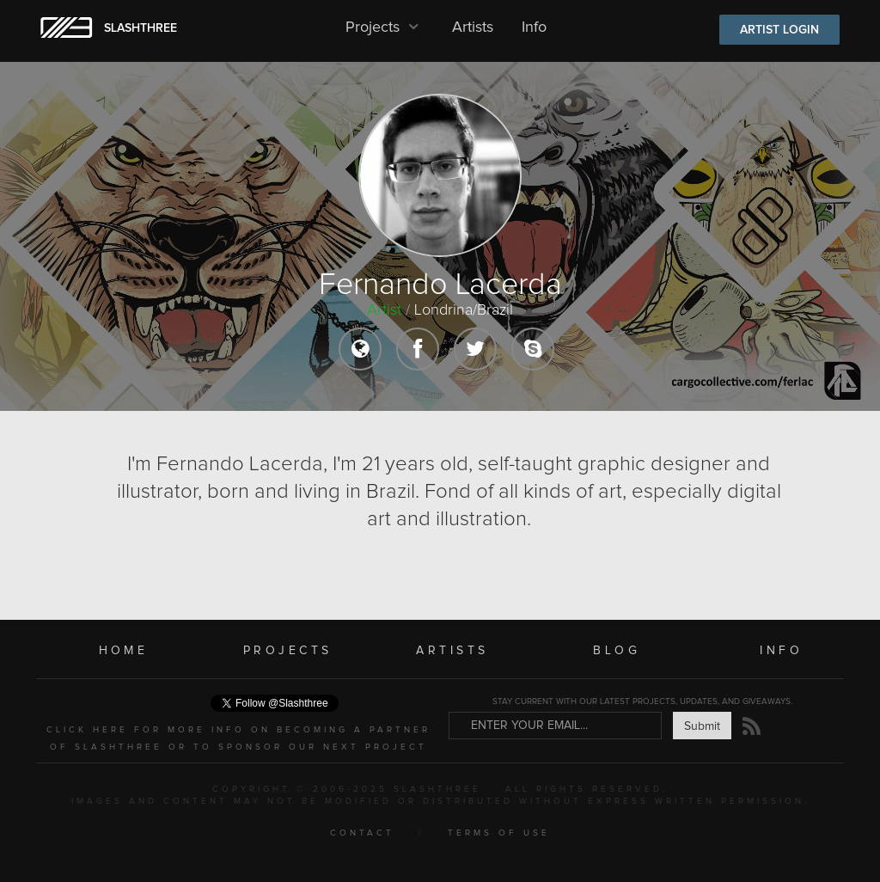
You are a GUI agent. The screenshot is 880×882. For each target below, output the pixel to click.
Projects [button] (384, 27)
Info (534, 27)
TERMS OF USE (499, 833)
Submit (702, 726)
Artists (472, 27)
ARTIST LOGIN (779, 30)
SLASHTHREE (140, 28)
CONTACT (362, 833)
